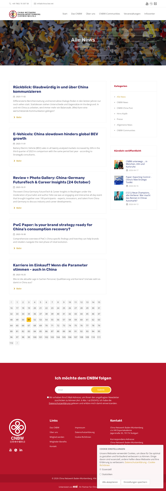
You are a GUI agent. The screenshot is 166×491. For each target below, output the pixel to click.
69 (40, 325)
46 (93, 314)
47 (99, 314)
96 (11, 337)
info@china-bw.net (45, 3)
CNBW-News (122, 102)
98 (23, 337)
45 (87, 314)
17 (17, 308)
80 (11, 331)
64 (11, 325)
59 (75, 319)
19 (29, 308)
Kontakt (53, 446)
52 (35, 319)
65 (17, 325)
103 (52, 337)
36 (35, 314)
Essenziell (107, 469)
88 (58, 331)
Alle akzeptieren (110, 482)
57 (64, 319)
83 (29, 331)
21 (40, 308)
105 (64, 337)
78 (93, 325)
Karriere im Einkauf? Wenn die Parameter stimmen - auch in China (50, 267)
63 (99, 319)
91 (75, 331)
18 (23, 308)
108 (81, 337)
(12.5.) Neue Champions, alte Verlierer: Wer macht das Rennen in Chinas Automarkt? (138, 196)
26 (70, 308)
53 (40, 319)
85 (40, 331)
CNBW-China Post (125, 108)
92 (81, 331)
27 (75, 308)
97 (17, 337)
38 (46, 314)
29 (87, 308)
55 (52, 319)
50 (23, 319)
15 (99, 302)
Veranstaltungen (132, 13)
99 (29, 337)
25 (64, 308)
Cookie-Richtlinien (83, 437)
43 (75, 314)
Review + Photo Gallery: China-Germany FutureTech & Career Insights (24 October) (51, 180)
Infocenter (149, 13)
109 (87, 337)
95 (99, 331)
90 (70, 331)
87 (52, 331)
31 (99, 308)
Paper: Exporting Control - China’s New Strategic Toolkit (138, 180)
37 (40, 314)
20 (35, 308)
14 (93, 302)
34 (23, 314)
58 (70, 319)
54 (46, 319)
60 (81, 319)
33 (17, 314)
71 (52, 325)
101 (40, 337)
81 (17, 331)
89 (64, 331)
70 (46, 325)
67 (29, 325)
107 (75, 337)
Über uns (90, 13)
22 (46, 308)
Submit (100, 389)
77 (87, 325)
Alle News (121, 96)
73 (64, 325)
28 (81, 308)
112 (11, 343)
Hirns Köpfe (122, 113)
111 (99, 337)
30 (93, 308)
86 (46, 331)
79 (99, 325)
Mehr (17, 117)
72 (58, 325)
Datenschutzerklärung (60, 403)
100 (34, 337)
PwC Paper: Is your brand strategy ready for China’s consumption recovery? (52, 227)
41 (64, 314)
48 (11, 319)
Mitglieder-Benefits (58, 441)
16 (11, 308)
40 (58, 314)
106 (69, 337)
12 (81, 302)
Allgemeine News (124, 124)
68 (35, 325)
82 (23, 331)
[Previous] (11, 302)
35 (29, 314)
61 (87, 319)
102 (46, 337)
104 (58, 337)
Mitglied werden (57, 437)
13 (87, 302)
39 (52, 314)
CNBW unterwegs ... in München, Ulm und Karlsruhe (136, 164)
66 (23, 325)
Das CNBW (76, 13)
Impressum (80, 427)
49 (17, 319)
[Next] (17, 343)
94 (93, 331)
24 (58, 308)
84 (35, 331)
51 (29, 319)
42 (70, 314)
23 (52, 308)
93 (87, 331)
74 (70, 325)
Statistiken (107, 474)
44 (81, 314)
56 (58, 319)
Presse (120, 119)
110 (93, 337)
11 (75, 302)
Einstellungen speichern (135, 482)
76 (81, 325)
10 (70, 302)
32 (11, 314)
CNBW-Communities (109, 13)
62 (93, 319)
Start (65, 13)
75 (75, 325)
